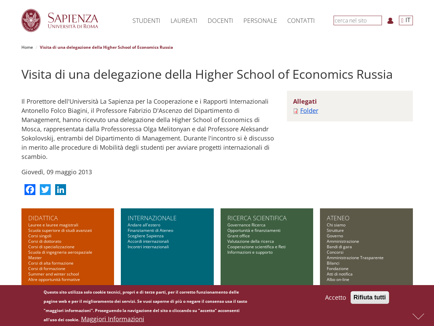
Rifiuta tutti (370, 298)
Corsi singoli (39, 236)
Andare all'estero (144, 225)
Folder (309, 110)
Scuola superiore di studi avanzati (60, 230)
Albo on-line (338, 279)
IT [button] (406, 20)
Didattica (43, 218)
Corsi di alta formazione (51, 263)
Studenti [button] (146, 20)
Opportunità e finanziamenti (253, 230)
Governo (335, 236)
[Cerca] (378, 20)
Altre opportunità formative (54, 279)
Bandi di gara (339, 247)
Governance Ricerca (246, 225)
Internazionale (152, 218)
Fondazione (338, 268)
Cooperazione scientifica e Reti (256, 247)
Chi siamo (336, 225)
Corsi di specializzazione (51, 247)
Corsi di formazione (46, 268)
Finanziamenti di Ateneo (150, 230)
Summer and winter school (53, 274)
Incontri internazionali (148, 247)
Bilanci (333, 263)
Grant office (238, 236)
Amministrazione (343, 241)
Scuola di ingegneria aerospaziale (60, 252)
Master (35, 258)
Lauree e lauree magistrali (53, 225)
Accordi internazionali (148, 241)
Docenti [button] (220, 20)
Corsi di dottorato (44, 241)
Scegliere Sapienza (146, 236)
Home (27, 47)
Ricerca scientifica (257, 218)
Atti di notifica (340, 274)
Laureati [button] (184, 20)
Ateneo (338, 218)
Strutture (335, 230)
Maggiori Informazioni (112, 319)
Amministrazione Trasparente (355, 258)
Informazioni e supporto (250, 252)
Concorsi (335, 252)
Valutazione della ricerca (250, 241)
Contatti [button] (301, 20)
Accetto (335, 298)
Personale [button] (260, 20)
